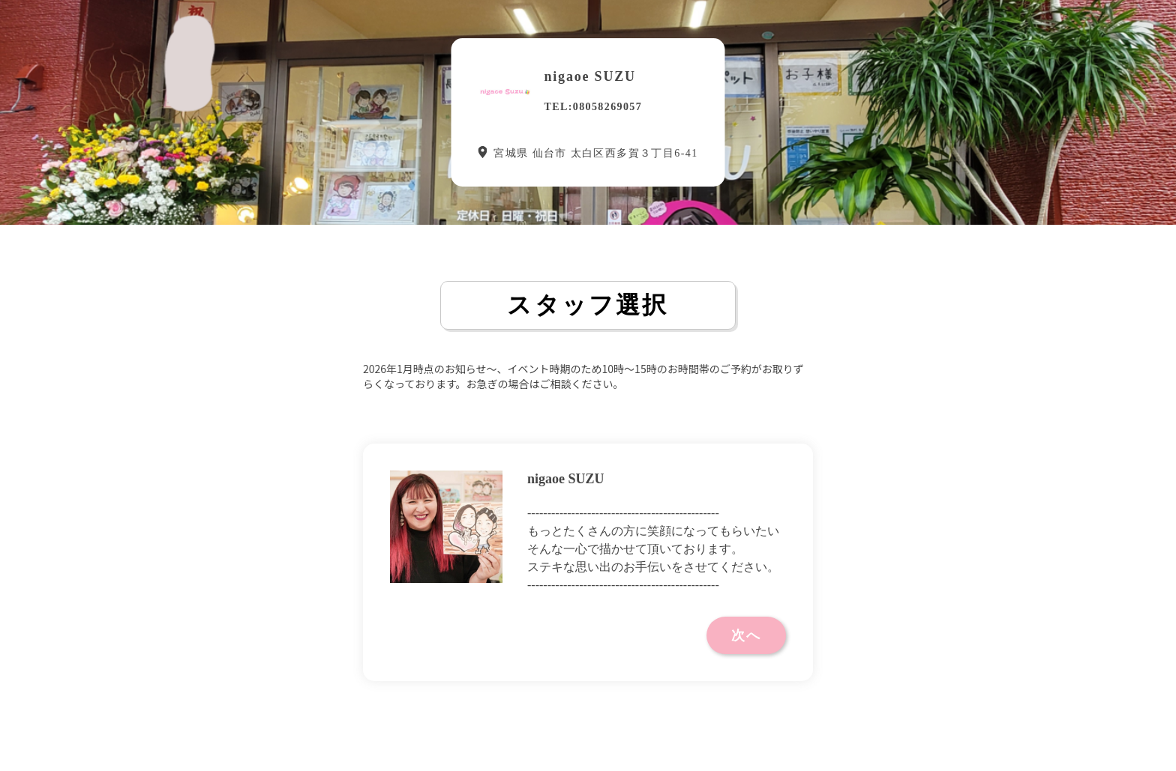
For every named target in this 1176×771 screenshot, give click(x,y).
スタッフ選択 (587, 304)
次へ (746, 635)
